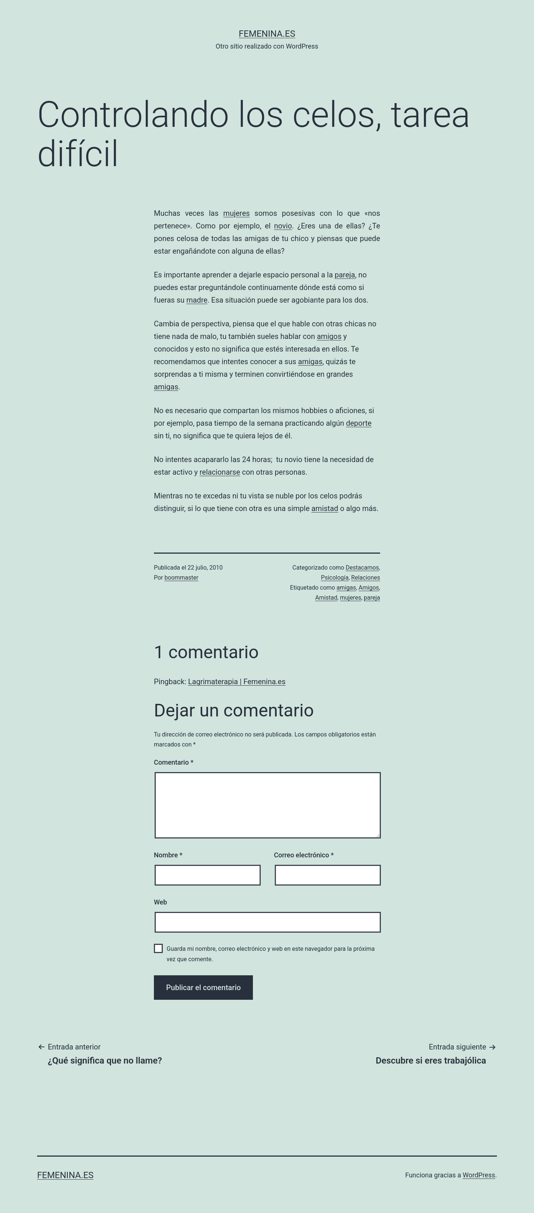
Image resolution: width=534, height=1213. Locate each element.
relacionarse (220, 472)
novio (283, 225)
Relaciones (365, 577)
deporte (359, 423)
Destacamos (362, 567)
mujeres (236, 213)
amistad (325, 508)
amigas (310, 361)
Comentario (174, 762)
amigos (329, 336)
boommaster (181, 577)
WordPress (479, 1175)
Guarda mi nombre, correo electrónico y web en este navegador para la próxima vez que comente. (271, 953)
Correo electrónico (304, 855)
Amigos (369, 587)
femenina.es (267, 34)
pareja (344, 274)
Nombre (168, 855)
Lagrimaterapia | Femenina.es (237, 681)
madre (196, 300)
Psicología (335, 577)
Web (160, 902)
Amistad (326, 597)
